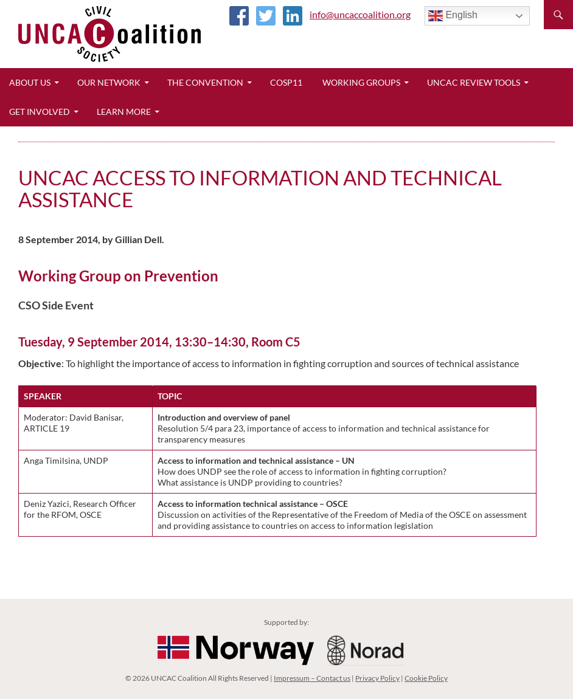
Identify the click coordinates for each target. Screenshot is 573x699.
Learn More (124, 111)
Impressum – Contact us (312, 678)
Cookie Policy (426, 678)
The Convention (205, 82)
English (453, 16)
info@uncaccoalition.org (360, 14)
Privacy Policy (377, 678)
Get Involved (39, 111)
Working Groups (361, 82)
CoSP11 (286, 82)
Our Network (109, 82)
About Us (29, 82)
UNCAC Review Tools (473, 82)
